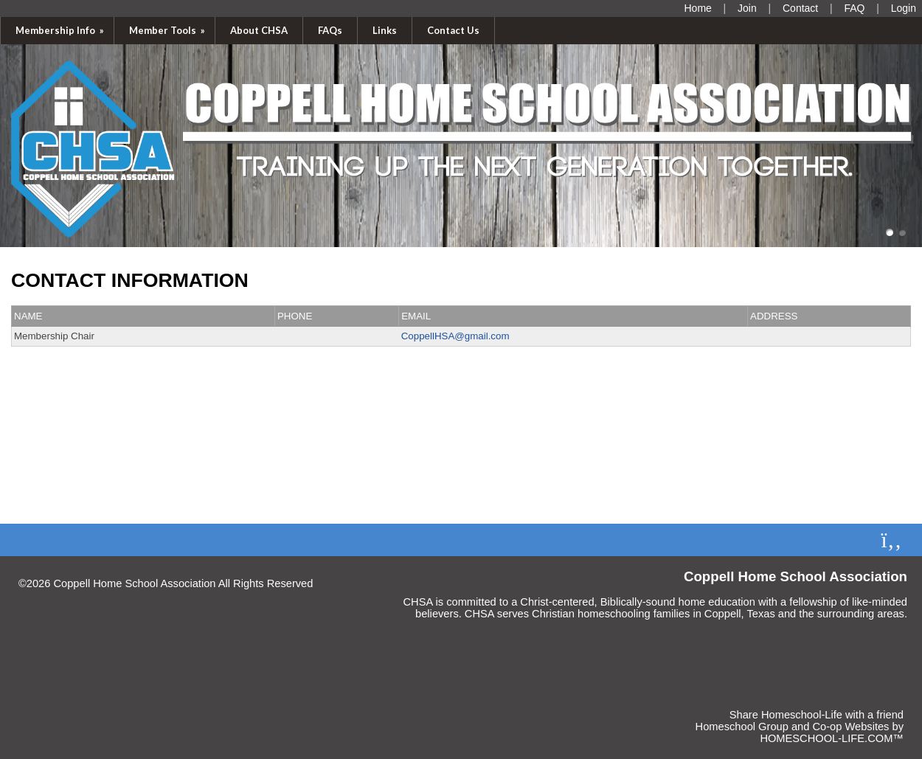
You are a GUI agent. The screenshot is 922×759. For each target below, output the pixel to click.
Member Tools (168, 30)
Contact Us (453, 30)
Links (384, 30)
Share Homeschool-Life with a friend (816, 715)
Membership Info (60, 30)
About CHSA (259, 30)
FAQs (330, 30)
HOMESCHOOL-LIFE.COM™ (832, 738)
